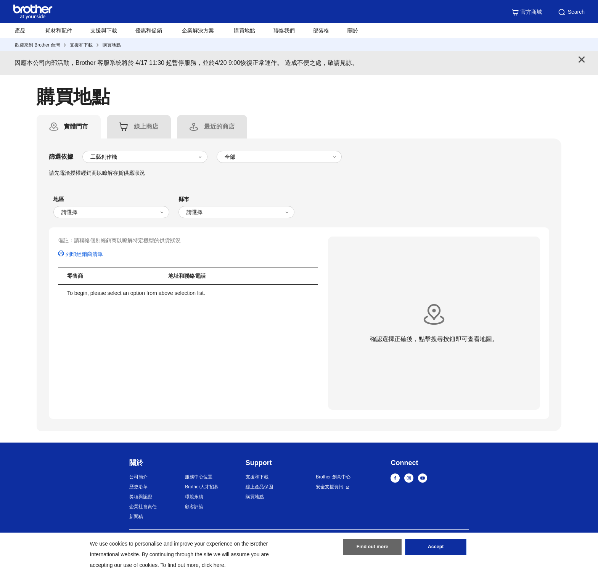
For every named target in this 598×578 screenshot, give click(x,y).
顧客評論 (194, 506)
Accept (436, 548)
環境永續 (194, 496)
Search (571, 12)
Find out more (372, 548)
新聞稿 (136, 516)
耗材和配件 (58, 30)
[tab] (75, 126)
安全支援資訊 (329, 486)
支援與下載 (103, 30)
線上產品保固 (259, 486)
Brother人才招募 (201, 486)
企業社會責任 (143, 506)
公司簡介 (138, 477)
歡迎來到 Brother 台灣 (37, 45)
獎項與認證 (140, 496)
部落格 (321, 30)
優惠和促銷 (148, 30)
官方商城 (526, 12)
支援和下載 (81, 45)
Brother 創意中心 (333, 477)
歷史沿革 (138, 486)
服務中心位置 (198, 477)
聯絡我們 (284, 30)
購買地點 (244, 30)
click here (213, 565)
